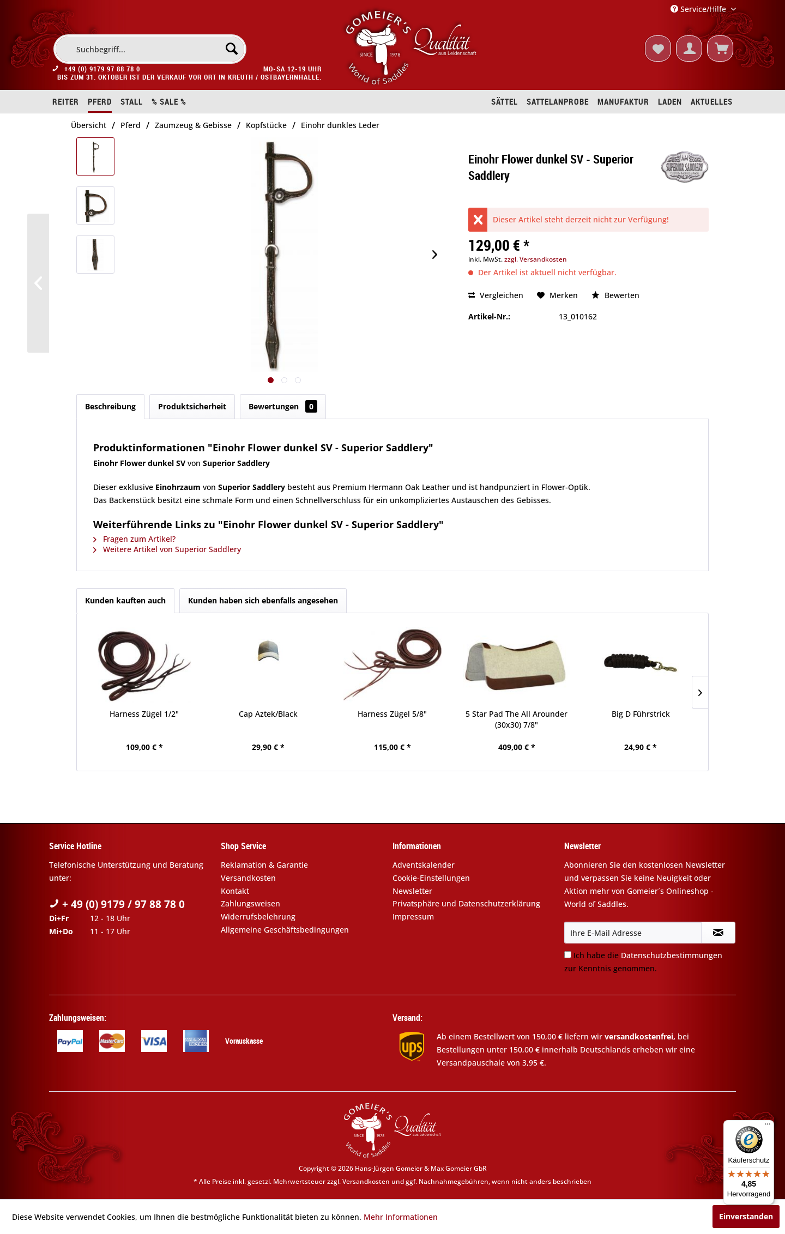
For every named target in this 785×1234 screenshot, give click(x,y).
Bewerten (615, 295)
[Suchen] (231, 48)
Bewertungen (283, 406)
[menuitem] (150, 49)
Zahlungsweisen (250, 903)
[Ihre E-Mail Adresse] (633, 932)
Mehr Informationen (401, 1217)
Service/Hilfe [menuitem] (699, 9)
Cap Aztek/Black (268, 714)
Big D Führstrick (641, 714)
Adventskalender (423, 865)
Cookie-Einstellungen (431, 878)
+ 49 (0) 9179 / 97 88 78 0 (117, 904)
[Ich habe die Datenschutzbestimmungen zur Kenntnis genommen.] (567, 954)
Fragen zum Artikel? (134, 539)
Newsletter (412, 891)
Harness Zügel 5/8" (392, 714)
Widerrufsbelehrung (258, 916)
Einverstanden (746, 1216)
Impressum (413, 916)
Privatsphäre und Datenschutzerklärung (466, 903)
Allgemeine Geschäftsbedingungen (285, 929)
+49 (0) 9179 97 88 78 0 (102, 70)
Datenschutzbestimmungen (671, 955)
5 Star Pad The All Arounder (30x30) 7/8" (516, 719)
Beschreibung (110, 406)
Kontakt (235, 891)
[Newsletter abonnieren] (718, 932)
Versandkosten (248, 878)
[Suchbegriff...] (150, 49)
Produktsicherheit (192, 406)
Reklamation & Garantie (264, 865)
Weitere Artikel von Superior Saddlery (167, 549)
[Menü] (767, 1126)
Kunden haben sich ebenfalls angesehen (263, 600)
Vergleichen (495, 295)
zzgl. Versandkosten (535, 259)
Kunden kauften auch (125, 600)
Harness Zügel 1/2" (144, 714)
